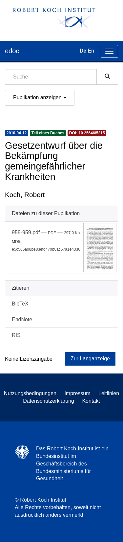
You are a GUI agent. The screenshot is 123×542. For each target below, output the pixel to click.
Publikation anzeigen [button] (39, 97)
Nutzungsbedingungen (30, 393)
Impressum (77, 393)
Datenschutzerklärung (48, 401)
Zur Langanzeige (90, 358)
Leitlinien (108, 393)
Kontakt (91, 401)
